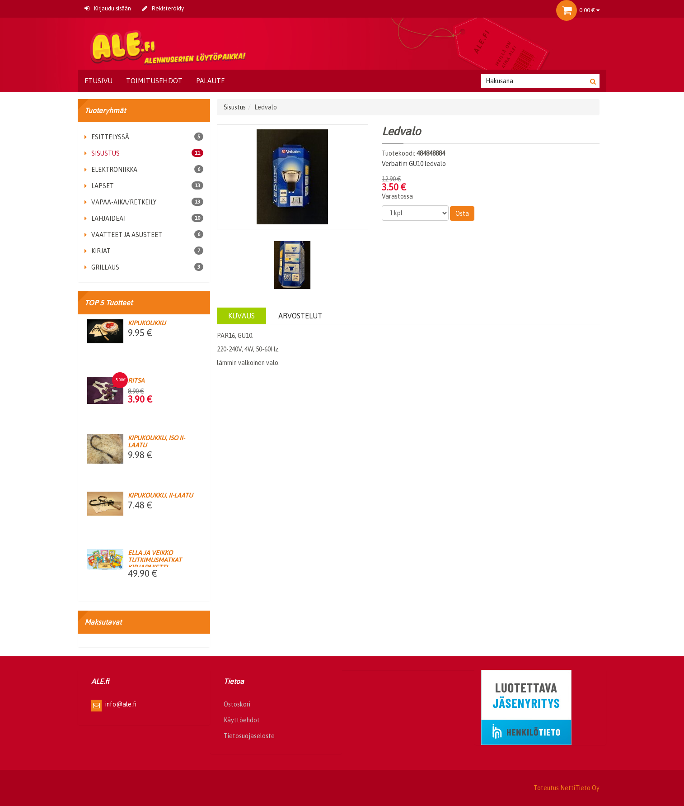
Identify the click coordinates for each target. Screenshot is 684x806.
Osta (462, 213)
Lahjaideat (105, 218)
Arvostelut (300, 316)
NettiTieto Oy (580, 788)
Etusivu (98, 81)
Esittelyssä (106, 137)
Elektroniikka (110, 169)
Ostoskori (237, 704)
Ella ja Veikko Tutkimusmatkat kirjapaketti (155, 560)
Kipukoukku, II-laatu (160, 495)
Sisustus (102, 153)
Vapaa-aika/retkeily (120, 202)
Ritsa (136, 380)
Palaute (210, 81)
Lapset (99, 186)
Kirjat (97, 251)
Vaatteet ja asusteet (123, 234)
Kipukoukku (147, 323)
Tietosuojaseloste (249, 736)
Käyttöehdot (242, 720)
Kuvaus (241, 316)
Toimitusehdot (154, 81)
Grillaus (101, 267)
